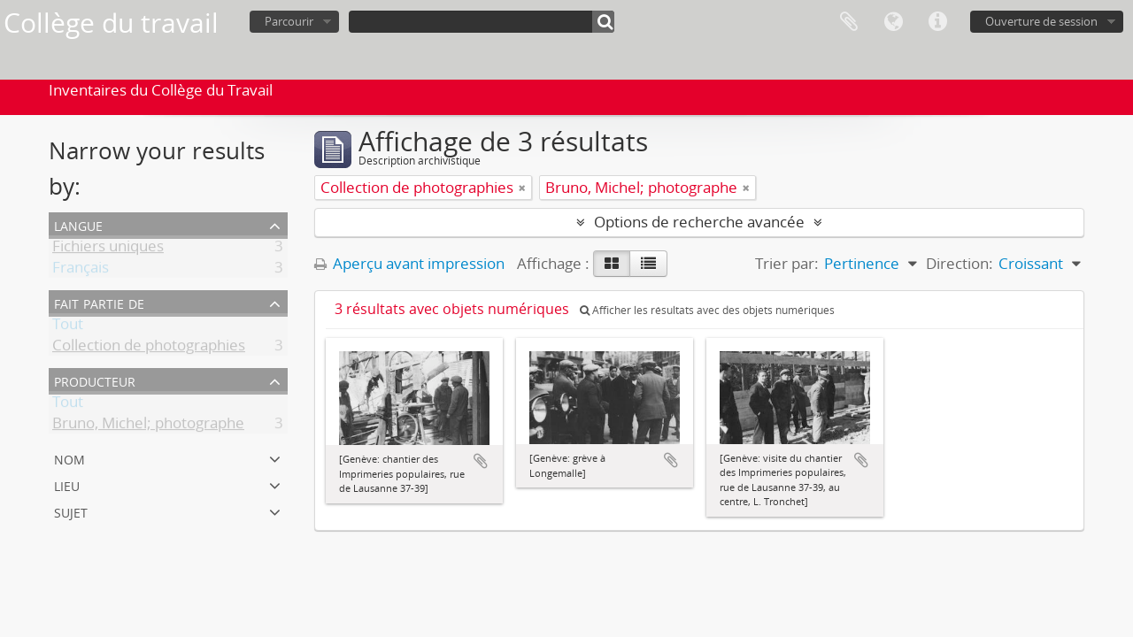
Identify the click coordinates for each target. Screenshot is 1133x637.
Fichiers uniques (108, 249)
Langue (893, 22)
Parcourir (289, 21)
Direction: (959, 263)
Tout (67, 327)
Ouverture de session (1041, 21)
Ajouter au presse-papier (480, 461)
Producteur (94, 380)
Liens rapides (937, 22)
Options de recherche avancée (699, 221)
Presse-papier (849, 22)
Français (80, 270)
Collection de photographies (148, 348)
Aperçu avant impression (409, 263)
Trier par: (787, 263)
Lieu (67, 484)
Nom (69, 458)
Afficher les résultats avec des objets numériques (707, 310)
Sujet (71, 511)
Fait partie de (99, 302)
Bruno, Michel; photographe (148, 426)
